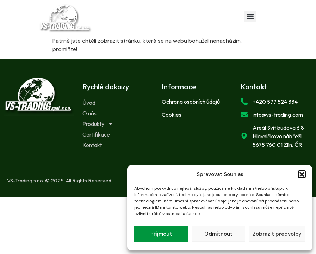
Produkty (97, 124)
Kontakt (92, 145)
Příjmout (161, 233)
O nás (89, 113)
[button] (301, 174)
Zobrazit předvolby (277, 233)
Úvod (88, 102)
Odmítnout (218, 233)
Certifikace (96, 134)
